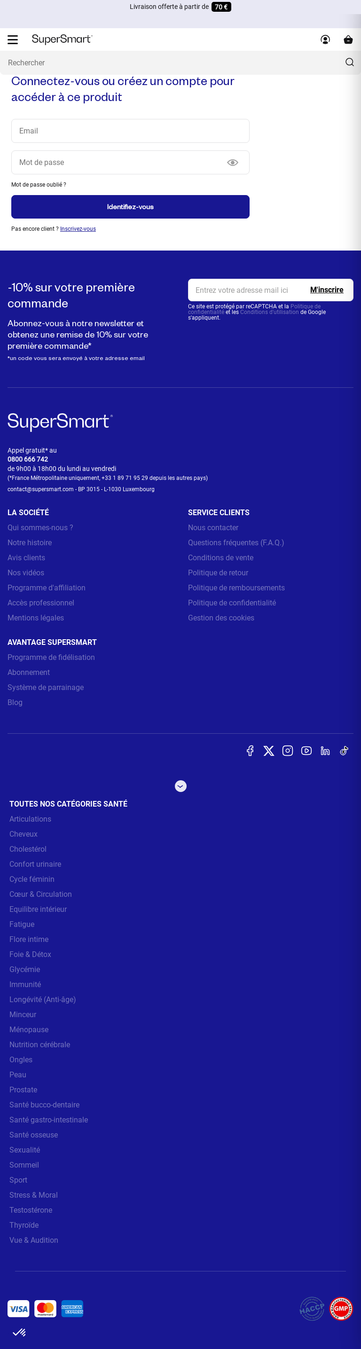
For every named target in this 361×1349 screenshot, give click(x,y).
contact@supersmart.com (41, 489)
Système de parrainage (46, 687)
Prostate (23, 1089)
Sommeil (24, 1165)
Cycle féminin (32, 879)
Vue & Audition (33, 1240)
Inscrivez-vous (78, 229)
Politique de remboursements (236, 587)
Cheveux (23, 834)
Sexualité (24, 1149)
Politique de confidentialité (232, 602)
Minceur (22, 1014)
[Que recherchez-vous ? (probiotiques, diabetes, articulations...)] (180, 63)
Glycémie (24, 969)
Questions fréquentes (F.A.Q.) (236, 542)
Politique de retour (218, 572)
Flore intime (28, 939)
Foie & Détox (30, 954)
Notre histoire (30, 542)
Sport (18, 1180)
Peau (17, 1074)
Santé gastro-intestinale (48, 1119)
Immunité (25, 984)
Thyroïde (24, 1225)
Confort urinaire (35, 864)
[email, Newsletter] (270, 290)
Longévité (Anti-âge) (42, 999)
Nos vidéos (26, 572)
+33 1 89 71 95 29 (125, 478)
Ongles (20, 1059)
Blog (15, 702)
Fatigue (21, 924)
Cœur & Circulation (40, 894)
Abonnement (29, 672)
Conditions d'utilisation (269, 312)
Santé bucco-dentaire (44, 1104)
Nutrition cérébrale (39, 1044)
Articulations (30, 819)
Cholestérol (28, 849)
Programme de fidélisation (51, 657)
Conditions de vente (220, 557)
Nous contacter (213, 527)
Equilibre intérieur (38, 909)
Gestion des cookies (221, 617)
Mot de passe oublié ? (38, 184)
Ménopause (28, 1029)
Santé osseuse (33, 1134)
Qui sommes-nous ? (40, 527)
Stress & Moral (33, 1195)
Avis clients (26, 557)
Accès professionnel (41, 602)
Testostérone (30, 1210)
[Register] (326, 290)
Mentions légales (36, 617)
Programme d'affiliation (47, 587)
